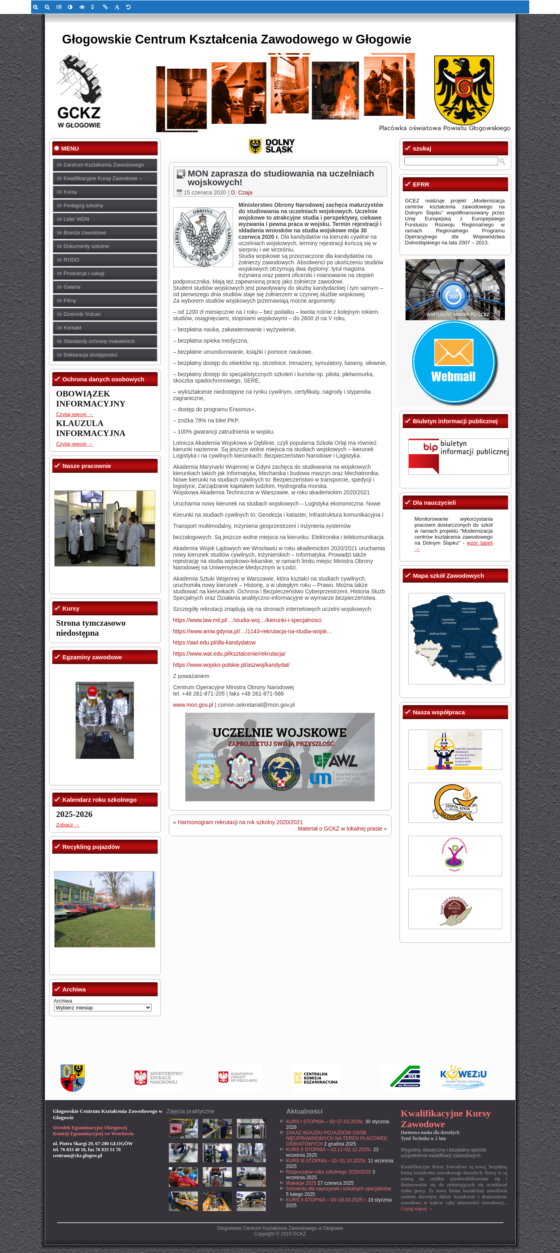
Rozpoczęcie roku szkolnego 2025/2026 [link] (328, 1172)
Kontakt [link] (72, 328)
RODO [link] (71, 260)
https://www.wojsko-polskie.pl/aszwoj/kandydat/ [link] (231, 665)
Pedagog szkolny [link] (83, 205)
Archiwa (63, 1001)
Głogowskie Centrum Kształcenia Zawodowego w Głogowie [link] (237, 39)
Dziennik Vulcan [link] (82, 314)
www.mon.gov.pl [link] (193, 705)
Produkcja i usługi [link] (84, 273)
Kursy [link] (70, 192)
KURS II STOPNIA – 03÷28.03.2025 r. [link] (326, 1200)
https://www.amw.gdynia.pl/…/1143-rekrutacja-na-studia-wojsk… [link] (252, 631)
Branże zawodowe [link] (85, 233)
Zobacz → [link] (68, 825)
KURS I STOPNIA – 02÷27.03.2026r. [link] (325, 1121)
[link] (37, 7)
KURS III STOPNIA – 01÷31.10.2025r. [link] (326, 1161)
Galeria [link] (72, 287)
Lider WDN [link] (76, 219)
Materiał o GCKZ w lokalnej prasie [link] (340, 828)
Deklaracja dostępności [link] (90, 355)
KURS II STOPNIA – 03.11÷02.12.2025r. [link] (329, 1149)
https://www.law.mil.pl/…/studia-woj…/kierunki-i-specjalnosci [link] (247, 620)
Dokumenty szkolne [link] (86, 246)
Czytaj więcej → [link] (74, 414)
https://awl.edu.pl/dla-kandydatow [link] (214, 642)
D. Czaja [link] (242, 192)
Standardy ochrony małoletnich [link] (99, 341)
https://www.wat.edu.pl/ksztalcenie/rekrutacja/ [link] (229, 653)
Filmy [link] (70, 300)
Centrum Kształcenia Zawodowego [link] (104, 165)
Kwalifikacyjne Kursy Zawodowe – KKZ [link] (103, 180)
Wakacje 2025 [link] (301, 1183)
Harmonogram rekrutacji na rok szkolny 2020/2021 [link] (240, 822)
